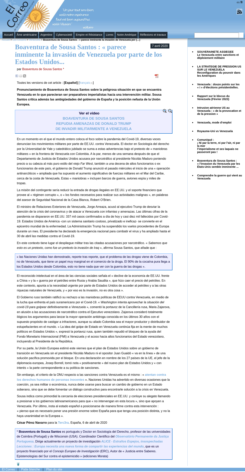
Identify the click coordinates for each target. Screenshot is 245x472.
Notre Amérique (126, 34)
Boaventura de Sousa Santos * (43, 69)
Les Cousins (19, 39)
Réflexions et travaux (153, 34)
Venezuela (34, 39)
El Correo (8, 469)
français (84, 82)
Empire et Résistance (89, 34)
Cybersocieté (64, 34)
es (238, 2)
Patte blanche (30, 469)
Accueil (8, 34)
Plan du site (54, 469)
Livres (109, 34)
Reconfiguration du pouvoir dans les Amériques (219, 71)
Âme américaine (27, 34)
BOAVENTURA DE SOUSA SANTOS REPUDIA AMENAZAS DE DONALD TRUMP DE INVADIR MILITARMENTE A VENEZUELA (94, 123)
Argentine (46, 34)
